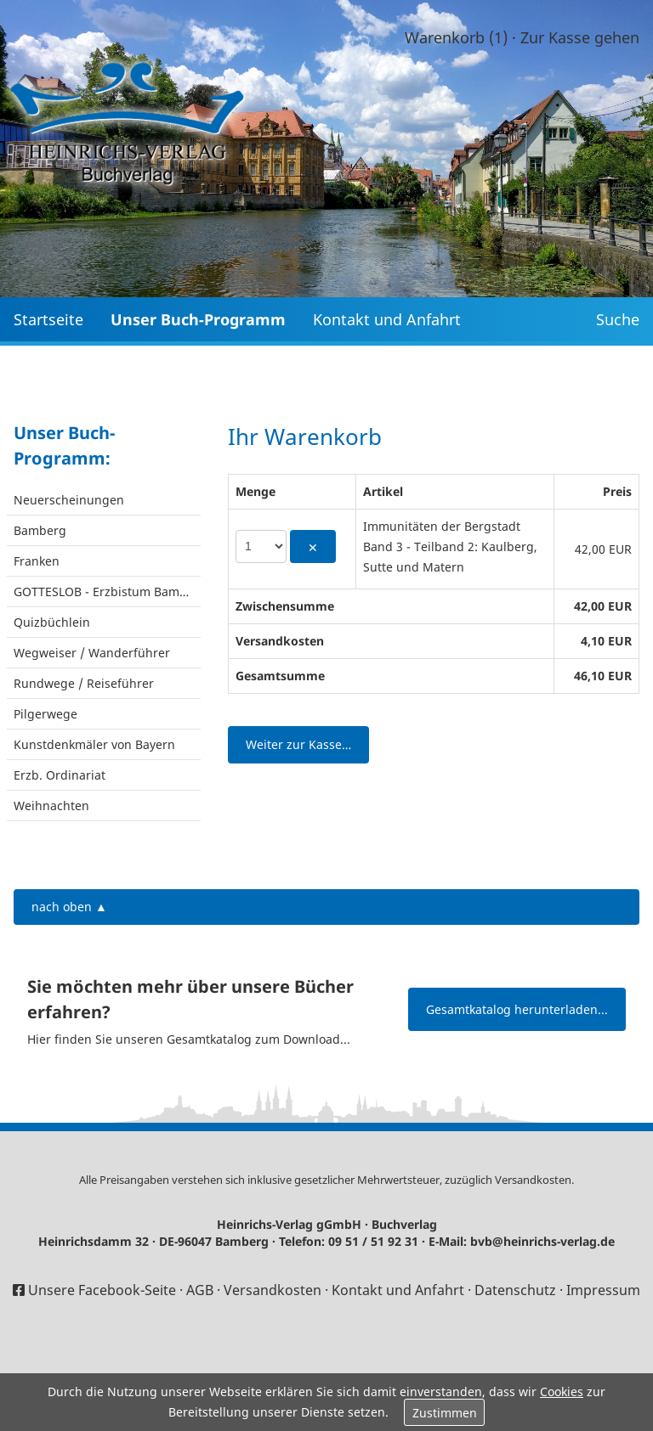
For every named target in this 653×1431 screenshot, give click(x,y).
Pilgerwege (45, 714)
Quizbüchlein (52, 622)
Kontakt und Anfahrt (387, 319)
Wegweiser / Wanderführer (92, 653)
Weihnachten (51, 805)
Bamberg (40, 530)
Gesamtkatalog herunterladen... (517, 1009)
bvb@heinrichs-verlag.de (542, 1241)
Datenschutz (515, 1290)
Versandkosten (533, 1179)
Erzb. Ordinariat (59, 775)
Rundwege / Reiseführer (84, 683)
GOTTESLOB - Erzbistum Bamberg (107, 591)
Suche (617, 319)
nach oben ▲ (69, 907)
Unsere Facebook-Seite (102, 1290)
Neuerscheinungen (69, 500)
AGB (199, 1290)
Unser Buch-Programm (198, 319)
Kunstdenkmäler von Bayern (94, 744)
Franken (37, 561)
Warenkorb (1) (456, 37)
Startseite (48, 319)
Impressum (603, 1290)
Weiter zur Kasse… (298, 744)
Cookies (561, 1391)
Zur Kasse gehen (579, 37)
